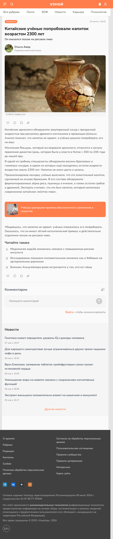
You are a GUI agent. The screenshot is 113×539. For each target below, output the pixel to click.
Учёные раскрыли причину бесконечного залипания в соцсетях (57, 209)
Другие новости (55, 409)
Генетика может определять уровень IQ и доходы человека (44, 338)
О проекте (9, 438)
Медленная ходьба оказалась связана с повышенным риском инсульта (52, 250)
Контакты (8, 457)
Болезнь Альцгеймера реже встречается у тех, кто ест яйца (51, 267)
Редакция (8, 451)
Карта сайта (63, 473)
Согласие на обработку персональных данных (78, 440)
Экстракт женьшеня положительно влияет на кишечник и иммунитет (51, 395)
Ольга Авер (22, 47)
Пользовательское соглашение (74, 448)
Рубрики (7, 445)
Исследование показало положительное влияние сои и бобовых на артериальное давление (56, 259)
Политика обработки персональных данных (23, 471)
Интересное (63, 467)
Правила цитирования (69, 461)
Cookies (7, 463)
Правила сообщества (68, 454)
